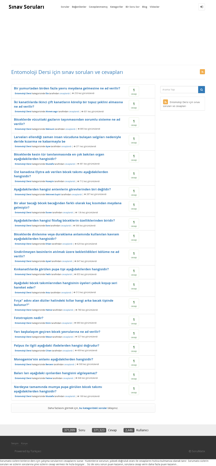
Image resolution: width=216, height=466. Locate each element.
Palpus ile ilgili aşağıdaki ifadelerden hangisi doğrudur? (56, 345)
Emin (48, 322)
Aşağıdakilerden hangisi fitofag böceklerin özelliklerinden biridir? (64, 220)
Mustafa (50, 163)
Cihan (48, 350)
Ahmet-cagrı (52, 111)
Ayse (48, 146)
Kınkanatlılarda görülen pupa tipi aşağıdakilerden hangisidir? (61, 269)
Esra (48, 225)
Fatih (48, 274)
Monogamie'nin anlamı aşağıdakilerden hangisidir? (53, 359)
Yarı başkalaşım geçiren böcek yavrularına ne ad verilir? (57, 332)
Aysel (48, 261)
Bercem (49, 364)
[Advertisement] (108, 39)
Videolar (154, 6)
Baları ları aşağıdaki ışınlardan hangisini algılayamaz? (55, 373)
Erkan (48, 243)
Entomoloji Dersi (23, 93)
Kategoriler (116, 6)
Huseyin (50, 181)
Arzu (48, 292)
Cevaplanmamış (98, 6)
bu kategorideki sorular (93, 408)
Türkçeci (35, 451)
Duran (49, 212)
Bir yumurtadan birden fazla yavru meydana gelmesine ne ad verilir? (67, 88)
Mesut (49, 336)
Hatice (49, 309)
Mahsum (50, 128)
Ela (47, 93)
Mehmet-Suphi (53, 194)
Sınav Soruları (26, 6)
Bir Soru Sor (133, 6)
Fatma (49, 378)
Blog (144, 6)
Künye (24, 443)
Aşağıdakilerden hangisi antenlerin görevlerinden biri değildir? (62, 189)
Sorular (65, 6)
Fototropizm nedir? (28, 318)
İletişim (15, 443)
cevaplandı (64, 93)
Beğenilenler (79, 6)
